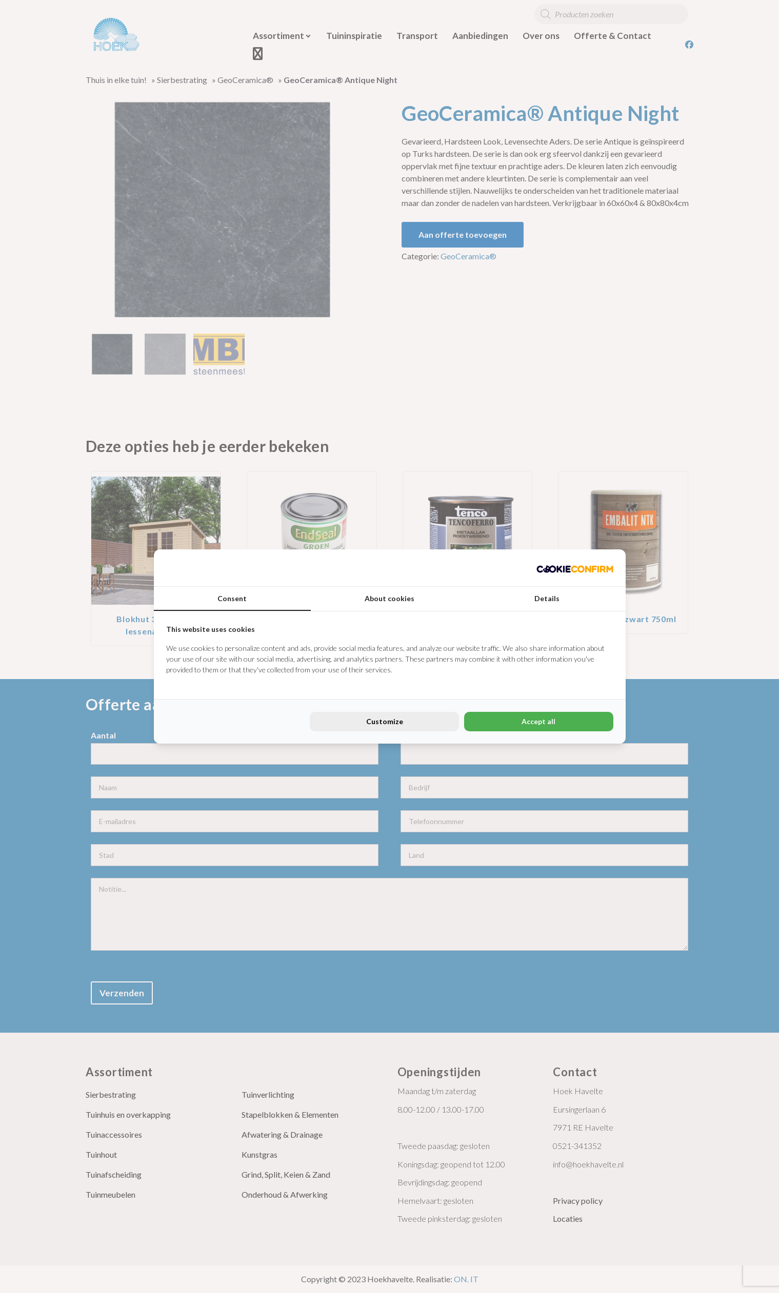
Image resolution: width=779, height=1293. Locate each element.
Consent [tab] (232, 598)
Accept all (538, 721)
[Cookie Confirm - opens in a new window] (574, 568)
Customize (384, 721)
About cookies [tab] (389, 598)
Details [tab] (547, 598)
